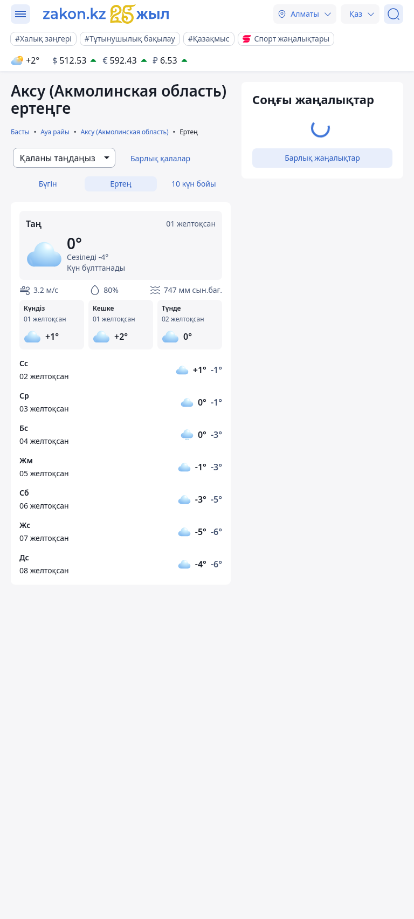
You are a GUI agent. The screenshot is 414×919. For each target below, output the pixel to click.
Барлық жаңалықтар (322, 158)
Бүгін (48, 184)
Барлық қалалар (160, 158)
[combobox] (64, 158)
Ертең (120, 184)
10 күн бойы (193, 184)
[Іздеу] (393, 14)
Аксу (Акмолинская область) (124, 131)
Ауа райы (55, 131)
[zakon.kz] (106, 14)
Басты (20, 131)
